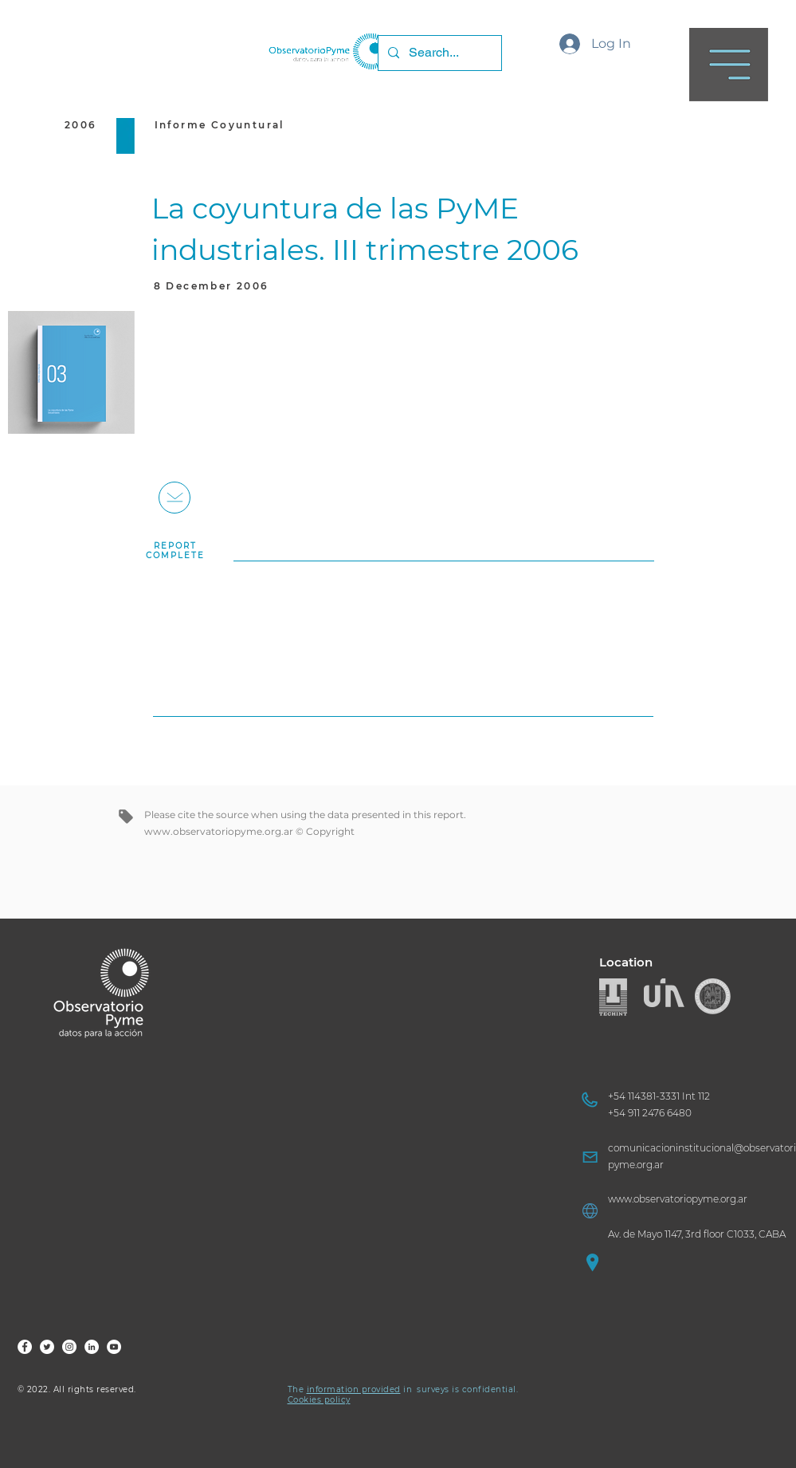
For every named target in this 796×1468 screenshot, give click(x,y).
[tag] (126, 816)
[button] (728, 64)
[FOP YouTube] (114, 1347)
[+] (174, 498)
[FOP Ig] (69, 1347)
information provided (354, 1389)
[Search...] (438, 53)
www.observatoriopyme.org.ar (218, 831)
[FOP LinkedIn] (91, 1347)
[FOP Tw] (47, 1347)
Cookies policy (319, 1400)
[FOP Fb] (25, 1347)
